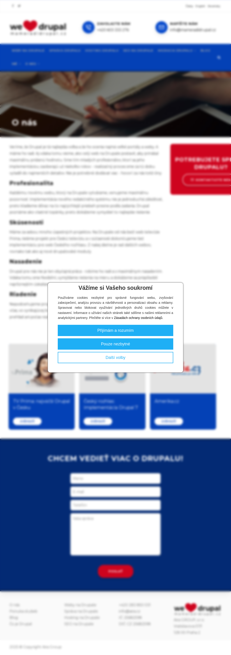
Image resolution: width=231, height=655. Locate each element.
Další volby (115, 357)
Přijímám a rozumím (115, 330)
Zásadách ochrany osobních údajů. (138, 318)
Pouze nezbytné (115, 344)
